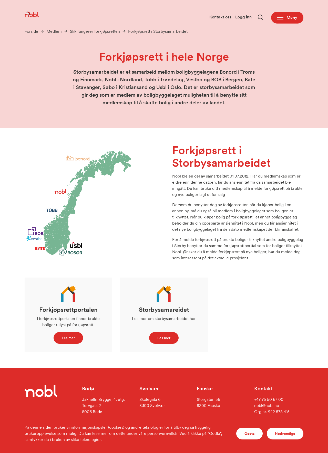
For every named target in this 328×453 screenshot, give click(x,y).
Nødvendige (285, 434)
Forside (31, 31)
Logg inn (243, 17)
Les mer (68, 338)
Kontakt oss (220, 17)
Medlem (54, 31)
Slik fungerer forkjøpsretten (95, 31)
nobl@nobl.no (266, 405)
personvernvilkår (162, 433)
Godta (249, 434)
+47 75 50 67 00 (268, 399)
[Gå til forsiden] (32, 14)
